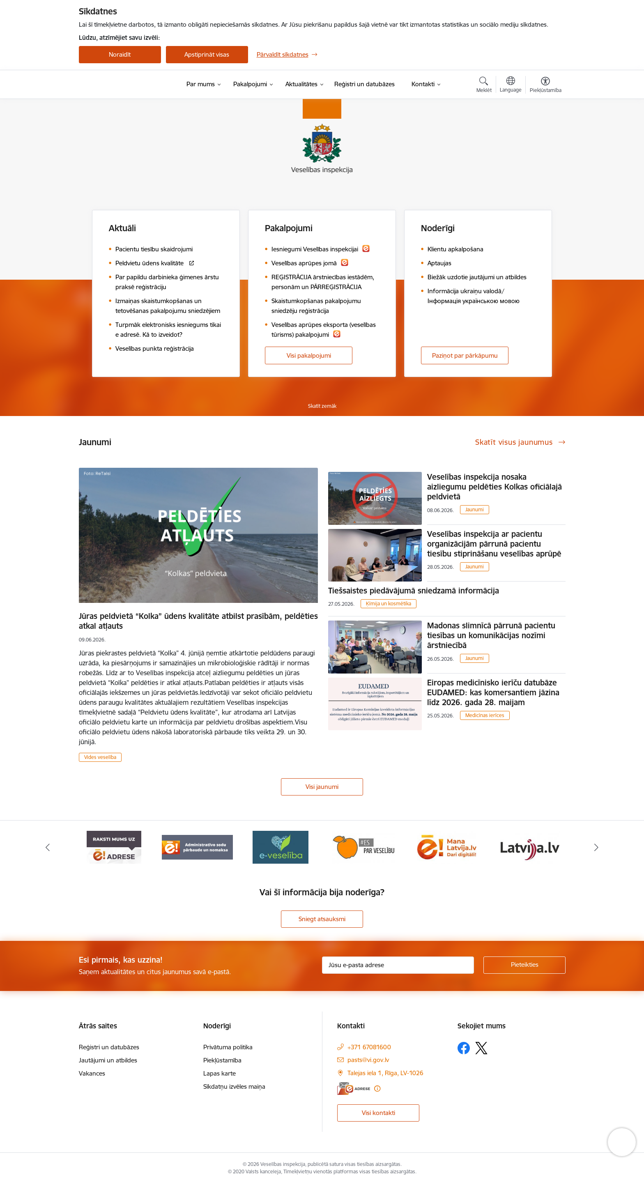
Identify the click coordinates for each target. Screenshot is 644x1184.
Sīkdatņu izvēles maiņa (234, 1086)
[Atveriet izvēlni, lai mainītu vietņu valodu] (511, 85)
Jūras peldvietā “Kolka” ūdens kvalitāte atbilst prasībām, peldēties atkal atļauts (198, 621)
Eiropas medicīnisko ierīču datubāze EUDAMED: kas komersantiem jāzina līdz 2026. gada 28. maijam (493, 692)
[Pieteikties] (524, 965)
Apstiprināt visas (206, 54)
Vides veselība (100, 757)
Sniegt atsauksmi (322, 919)
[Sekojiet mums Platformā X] (481, 1048)
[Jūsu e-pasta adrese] (398, 965)
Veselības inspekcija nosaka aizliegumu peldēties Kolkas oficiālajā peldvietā (494, 486)
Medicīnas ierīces (484, 715)
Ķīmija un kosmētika (388, 603)
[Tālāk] (597, 847)
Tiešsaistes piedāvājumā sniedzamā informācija (413, 590)
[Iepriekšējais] (48, 847)
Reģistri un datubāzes (109, 1047)
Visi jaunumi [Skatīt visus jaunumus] (322, 787)
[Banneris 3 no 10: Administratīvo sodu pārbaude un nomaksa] (280, 847)
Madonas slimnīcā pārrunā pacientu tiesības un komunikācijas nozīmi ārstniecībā (491, 635)
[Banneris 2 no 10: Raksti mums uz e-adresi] (197, 847)
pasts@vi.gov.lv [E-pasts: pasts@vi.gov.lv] (368, 1060)
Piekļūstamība (222, 1060)
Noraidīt (120, 54)
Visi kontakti (378, 1113)
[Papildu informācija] (377, 1088)
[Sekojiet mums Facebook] (464, 1048)
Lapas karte (219, 1073)
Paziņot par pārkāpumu (465, 355)
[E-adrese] (353, 1088)
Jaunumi (474, 509)
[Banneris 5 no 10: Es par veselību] (447, 847)
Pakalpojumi (289, 228)
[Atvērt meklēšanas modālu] (484, 86)
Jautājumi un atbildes (108, 1060)
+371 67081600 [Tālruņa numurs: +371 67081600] (369, 1047)
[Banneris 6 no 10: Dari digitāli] (529, 847)
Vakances (92, 1073)
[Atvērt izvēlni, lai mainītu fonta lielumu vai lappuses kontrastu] (546, 86)
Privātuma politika (228, 1047)
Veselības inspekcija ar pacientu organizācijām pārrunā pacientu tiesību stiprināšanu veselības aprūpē (494, 544)
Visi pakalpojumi (309, 355)
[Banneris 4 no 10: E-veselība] (363, 847)
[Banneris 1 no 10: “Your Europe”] (113, 847)
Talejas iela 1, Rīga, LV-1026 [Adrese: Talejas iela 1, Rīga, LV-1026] (385, 1073)
